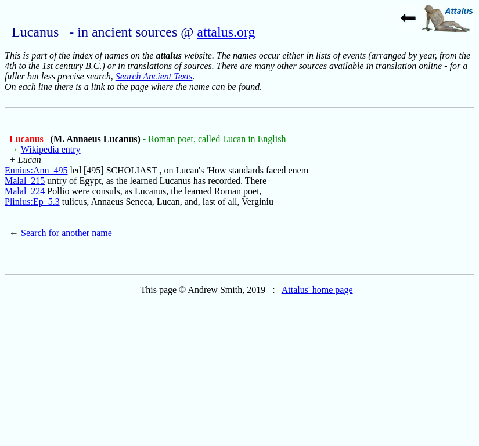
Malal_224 (25, 191)
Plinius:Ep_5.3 (32, 201)
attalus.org (226, 31)
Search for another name (66, 233)
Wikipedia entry (51, 149)
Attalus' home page (317, 290)
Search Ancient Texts (154, 76)
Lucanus (27, 139)
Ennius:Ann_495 (36, 170)
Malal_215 (25, 181)
